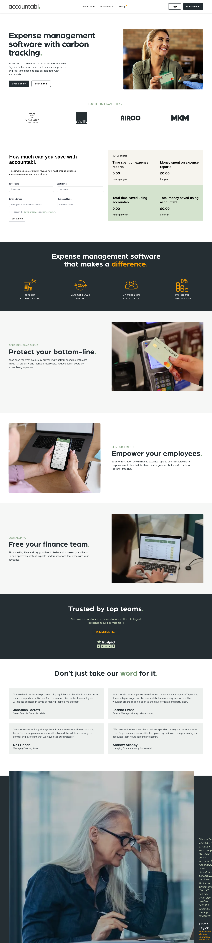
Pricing (122, 6)
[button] (89, 6)
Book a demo (193, 6)
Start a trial (41, 83)
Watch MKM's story (106, 632)
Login (175, 6)
